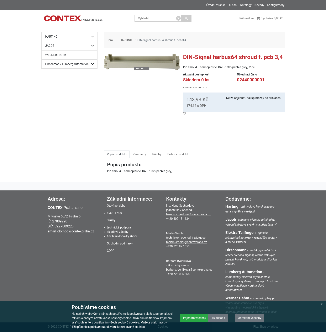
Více (252, 67)
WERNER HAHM (55, 55)
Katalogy (245, 5)
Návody (259, 5)
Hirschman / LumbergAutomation (70, 64)
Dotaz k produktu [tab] (178, 154)
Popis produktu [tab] (116, 154)
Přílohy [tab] (156, 154)
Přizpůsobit (217, 318)
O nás (233, 5)
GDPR (110, 250)
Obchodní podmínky (120, 243)
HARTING (70, 36)
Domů (110, 40)
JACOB (70, 46)
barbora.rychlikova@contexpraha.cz (189, 269)
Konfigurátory (275, 5)
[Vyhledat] (186, 18)
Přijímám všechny (194, 318)
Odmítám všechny (249, 318)
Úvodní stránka (216, 5)
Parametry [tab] (139, 154)
